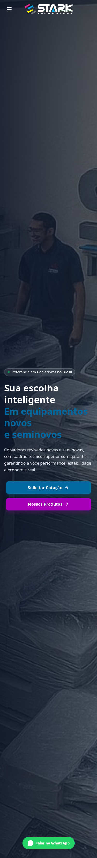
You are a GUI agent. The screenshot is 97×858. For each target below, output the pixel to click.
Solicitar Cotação (48, 488)
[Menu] (9, 9)
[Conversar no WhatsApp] (48, 842)
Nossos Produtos (48, 504)
